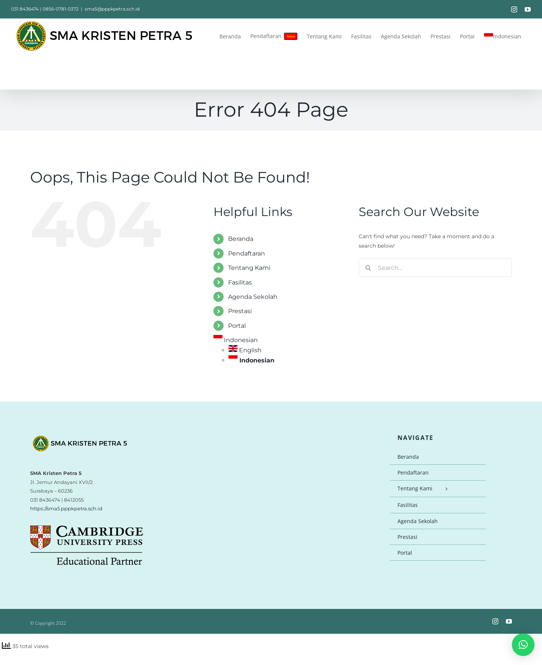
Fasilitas (240, 282)
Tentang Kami (249, 267)
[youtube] (509, 621)
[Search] (368, 267)
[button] (523, 644)
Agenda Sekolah (252, 296)
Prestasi (240, 311)
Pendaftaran (246, 253)
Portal (237, 325)
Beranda (240, 238)
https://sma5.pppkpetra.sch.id (66, 508)
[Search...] (435, 267)
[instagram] (495, 621)
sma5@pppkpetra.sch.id (112, 9)
